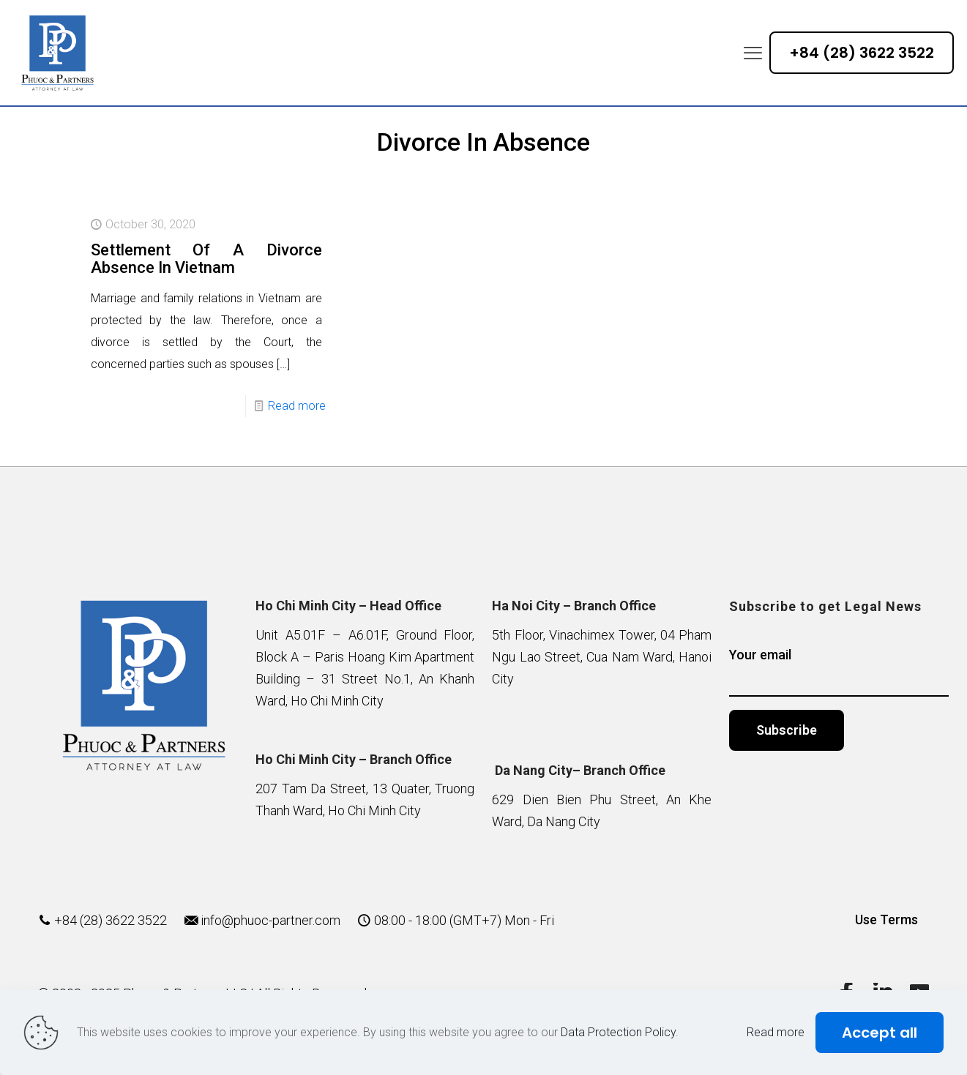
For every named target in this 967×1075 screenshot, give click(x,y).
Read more (297, 406)
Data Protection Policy (618, 1032)
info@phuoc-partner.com (270, 920)
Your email (839, 672)
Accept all (879, 1032)
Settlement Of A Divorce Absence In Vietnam (206, 259)
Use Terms (886, 919)
